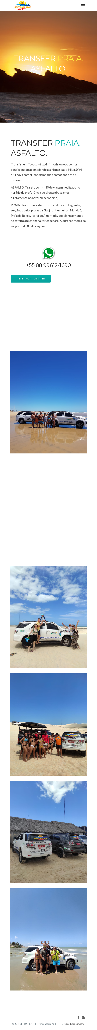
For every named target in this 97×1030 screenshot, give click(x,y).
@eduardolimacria (75, 1023)
